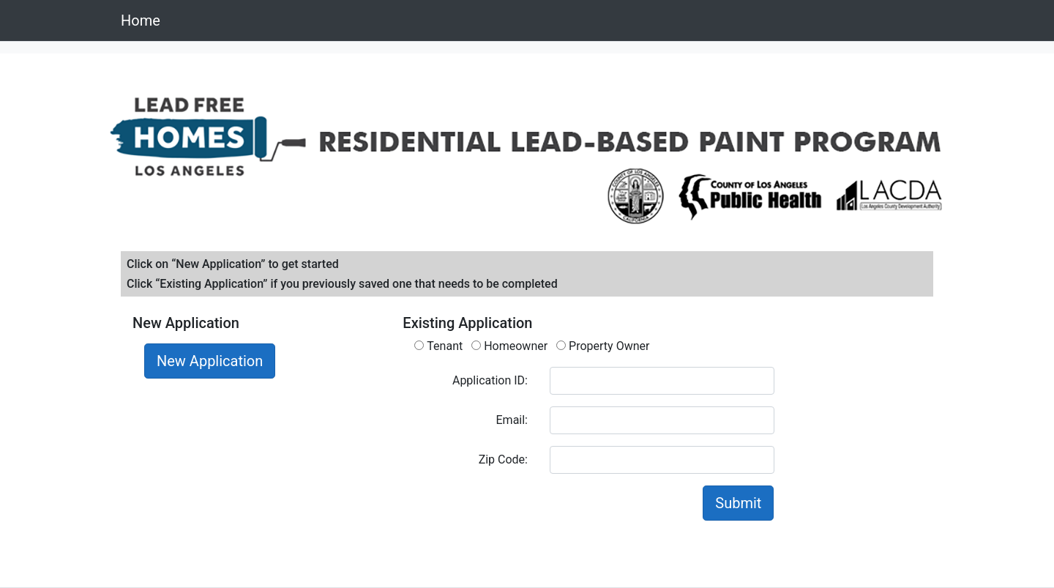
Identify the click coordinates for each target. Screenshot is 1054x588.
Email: (512, 420)
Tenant (438, 346)
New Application (210, 361)
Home (140, 20)
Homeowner (509, 346)
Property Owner (602, 346)
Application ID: (490, 380)
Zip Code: (503, 459)
